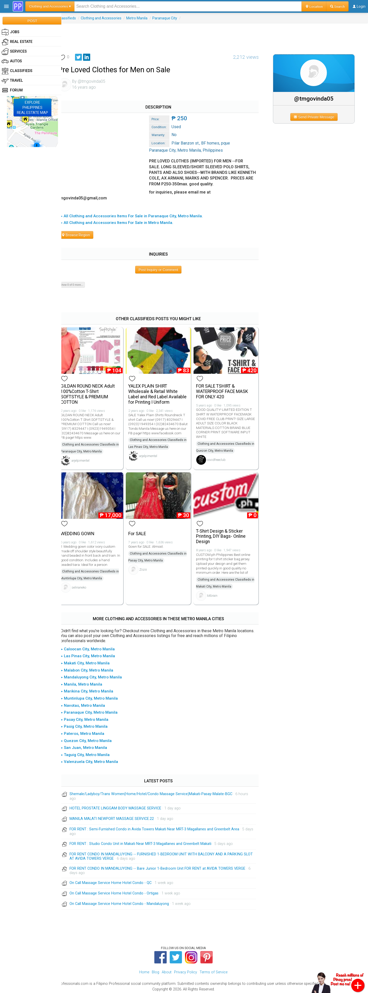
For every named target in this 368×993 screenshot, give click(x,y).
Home (144, 970)
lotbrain (215, 594)
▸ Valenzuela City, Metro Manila (95, 760)
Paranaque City (170, 18)
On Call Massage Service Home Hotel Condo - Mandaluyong (125, 902)
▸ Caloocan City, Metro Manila (94, 647)
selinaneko (84, 586)
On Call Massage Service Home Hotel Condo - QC (116, 881)
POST (32, 21)
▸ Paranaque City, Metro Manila (95, 710)
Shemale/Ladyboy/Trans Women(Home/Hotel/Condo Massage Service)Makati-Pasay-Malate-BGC (156, 792)
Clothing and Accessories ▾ (50, 6)
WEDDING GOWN (83, 531)
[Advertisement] (215, 34)
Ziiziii (148, 568)
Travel (12, 80)
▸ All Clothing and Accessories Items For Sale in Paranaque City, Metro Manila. (137, 216)
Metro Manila (142, 18)
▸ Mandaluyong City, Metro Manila (97, 675)
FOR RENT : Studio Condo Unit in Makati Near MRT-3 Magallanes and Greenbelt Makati (146, 842)
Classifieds (73, 18)
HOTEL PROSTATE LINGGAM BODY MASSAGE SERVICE (121, 806)
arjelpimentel (86, 459)
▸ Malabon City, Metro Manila (93, 668)
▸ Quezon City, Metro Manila (92, 738)
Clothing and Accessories (107, 18)
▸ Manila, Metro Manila (87, 682)
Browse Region (81, 235)
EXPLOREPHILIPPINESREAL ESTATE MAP (32, 107)
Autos (12, 61)
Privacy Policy (185, 970)
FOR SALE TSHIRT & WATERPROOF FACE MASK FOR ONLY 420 (225, 391)
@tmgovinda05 (316, 98)
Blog (155, 970)
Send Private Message (315, 117)
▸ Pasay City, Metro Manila (90, 717)
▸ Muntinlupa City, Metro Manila (95, 696)
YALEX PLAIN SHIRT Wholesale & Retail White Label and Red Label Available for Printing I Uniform (162, 393)
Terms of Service (213, 970)
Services (14, 51)
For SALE (142, 531)
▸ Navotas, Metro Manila (89, 703)
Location (314, 6)
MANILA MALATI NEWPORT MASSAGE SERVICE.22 (117, 817)
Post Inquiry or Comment (162, 270)
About (166, 970)
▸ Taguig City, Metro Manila (91, 753)
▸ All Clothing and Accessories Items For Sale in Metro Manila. (122, 222)
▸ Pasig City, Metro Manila (90, 724)
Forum (12, 90)
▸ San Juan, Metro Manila (90, 746)
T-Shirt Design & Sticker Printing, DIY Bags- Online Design (224, 535)
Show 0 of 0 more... (77, 284)
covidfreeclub (219, 459)
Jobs (10, 32)
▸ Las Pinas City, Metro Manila (94, 654)
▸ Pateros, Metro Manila (88, 731)
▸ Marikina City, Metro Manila (93, 689)
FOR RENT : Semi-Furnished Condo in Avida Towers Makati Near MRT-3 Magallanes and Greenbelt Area (160, 827)
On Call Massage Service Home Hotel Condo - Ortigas (119, 891)
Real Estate (17, 41)
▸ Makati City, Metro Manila (91, 661)
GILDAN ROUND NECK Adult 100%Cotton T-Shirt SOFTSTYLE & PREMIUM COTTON (93, 393)
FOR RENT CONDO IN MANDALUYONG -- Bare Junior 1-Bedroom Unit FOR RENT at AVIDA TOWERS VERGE (163, 867)
